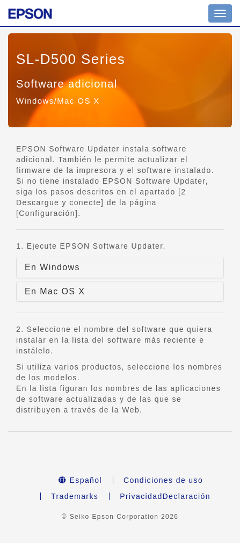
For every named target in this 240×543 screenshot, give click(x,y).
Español (80, 480)
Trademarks (74, 496)
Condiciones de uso (163, 480)
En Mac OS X (55, 291)
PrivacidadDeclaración (165, 496)
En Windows (52, 267)
